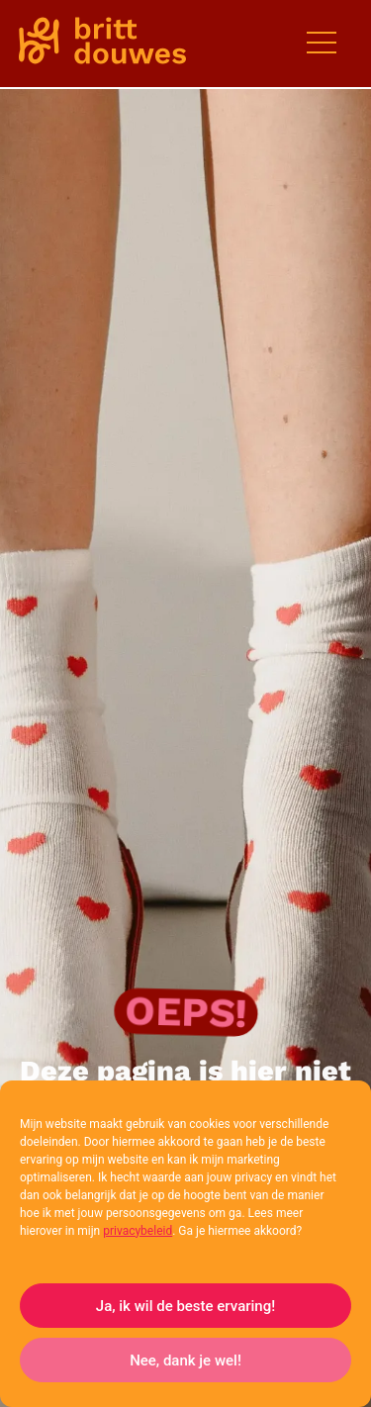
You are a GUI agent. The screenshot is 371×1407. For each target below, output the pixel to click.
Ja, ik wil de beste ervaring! (185, 1306)
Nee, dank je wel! (185, 1360)
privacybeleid (137, 1231)
